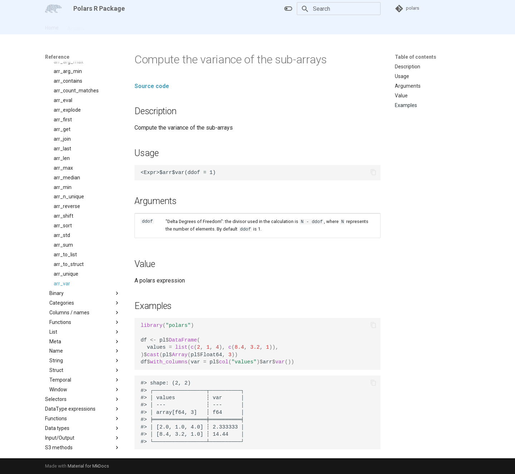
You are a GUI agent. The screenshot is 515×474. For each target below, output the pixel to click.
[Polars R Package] (53, 8)
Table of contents (415, 57)
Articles (75, 26)
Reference (105, 26)
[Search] (338, 9)
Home (52, 26)
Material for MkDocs (88, 466)
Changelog (138, 26)
